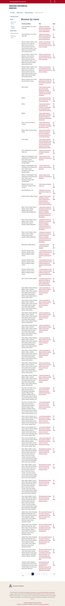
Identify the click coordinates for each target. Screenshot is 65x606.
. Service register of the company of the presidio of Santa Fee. (45, 158)
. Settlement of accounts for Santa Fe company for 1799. (45, 192)
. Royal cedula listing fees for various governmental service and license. (45, 99)
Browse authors (14, 33)
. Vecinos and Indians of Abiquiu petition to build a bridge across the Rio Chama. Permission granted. (45, 291)
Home (13, 12)
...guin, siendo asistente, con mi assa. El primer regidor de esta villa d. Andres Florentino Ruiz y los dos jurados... (45, 391)
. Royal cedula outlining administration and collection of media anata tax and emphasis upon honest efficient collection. (45, 107)
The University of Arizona (43, 604)
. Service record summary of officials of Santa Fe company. (45, 152)
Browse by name (13, 22)
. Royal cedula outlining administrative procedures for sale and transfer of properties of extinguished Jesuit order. (45, 116)
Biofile (11, 19)
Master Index (20, 12)
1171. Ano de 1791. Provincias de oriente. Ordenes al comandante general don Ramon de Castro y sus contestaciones (45, 515)
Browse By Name (29, 12)
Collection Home (14, 16)
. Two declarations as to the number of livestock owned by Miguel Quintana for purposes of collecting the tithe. (45, 254)
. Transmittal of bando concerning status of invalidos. (44, 246)
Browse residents (13, 27)
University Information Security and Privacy (32, 602)
